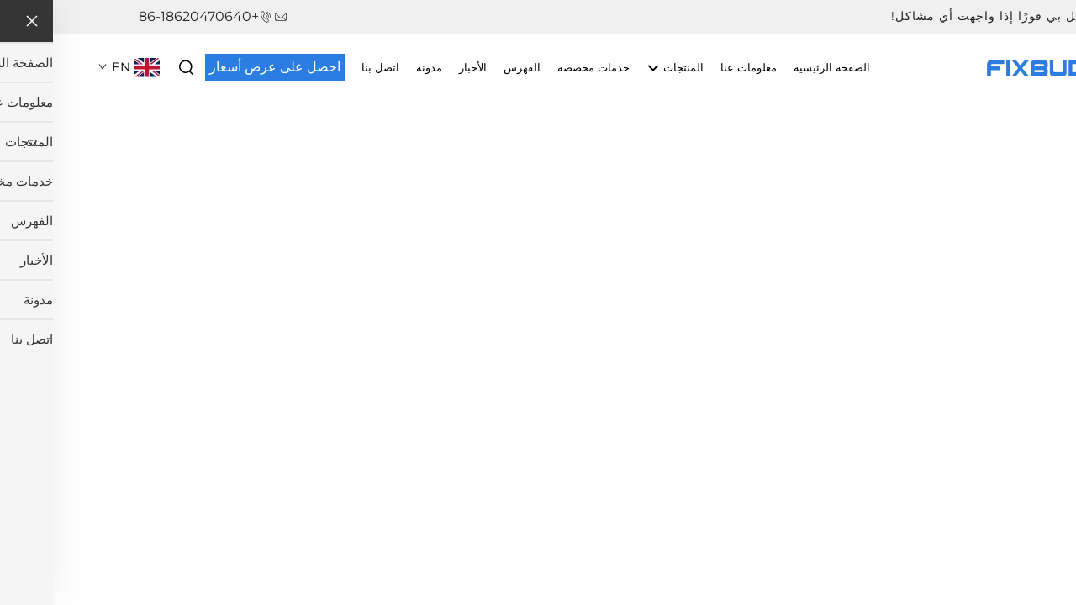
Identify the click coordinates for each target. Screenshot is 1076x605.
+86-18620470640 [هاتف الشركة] (146, 16)
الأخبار (420, 67)
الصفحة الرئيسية (779, 67)
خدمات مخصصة (540, 67)
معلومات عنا (695, 67)
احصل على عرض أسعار (221, 67)
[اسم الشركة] (987, 66)
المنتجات (622, 68)
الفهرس (469, 67)
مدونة (376, 67)
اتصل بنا (327, 67)
